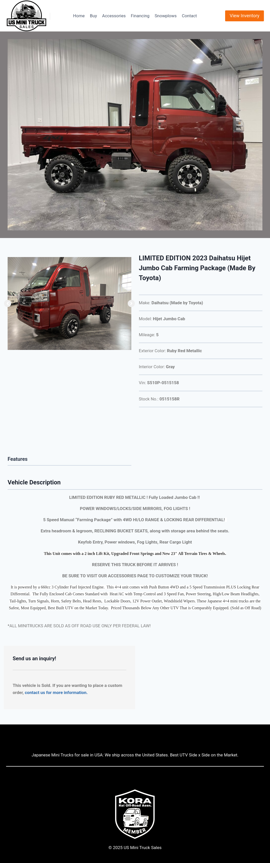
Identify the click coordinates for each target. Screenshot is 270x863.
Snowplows (166, 15)
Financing (140, 15)
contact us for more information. (56, 692)
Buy (93, 15)
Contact (189, 15)
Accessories (114, 15)
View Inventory (244, 15)
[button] (7, 303)
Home (79, 15)
